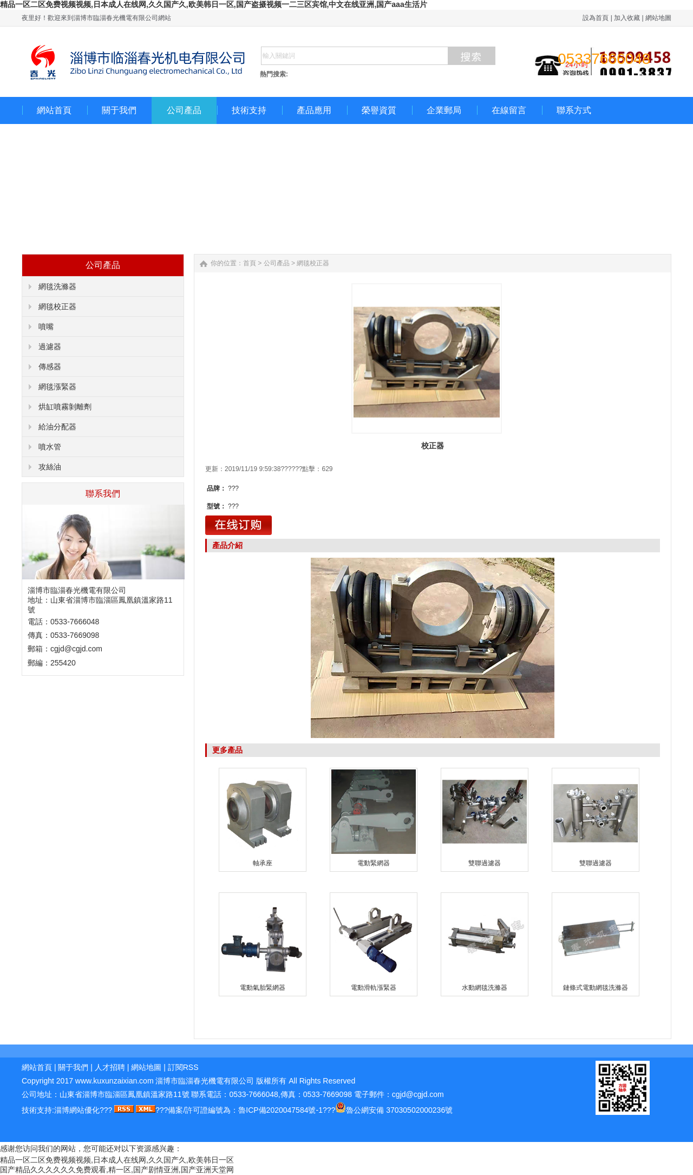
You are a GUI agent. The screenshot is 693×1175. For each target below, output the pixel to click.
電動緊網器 (373, 863)
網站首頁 (54, 110)
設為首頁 (596, 18)
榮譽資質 (379, 110)
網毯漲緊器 (57, 386)
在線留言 (509, 110)
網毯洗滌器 (57, 286)
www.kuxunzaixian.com (114, 1080)
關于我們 (119, 110)
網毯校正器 (57, 306)
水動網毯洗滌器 (484, 987)
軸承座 (262, 863)
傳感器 (49, 366)
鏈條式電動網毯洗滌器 (595, 987)
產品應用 (314, 110)
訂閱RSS (183, 1067)
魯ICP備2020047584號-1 (280, 1110)
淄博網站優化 (77, 1110)
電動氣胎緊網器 (262, 987)
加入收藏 (627, 18)
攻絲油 (49, 466)
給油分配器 (57, 426)
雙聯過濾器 (484, 863)
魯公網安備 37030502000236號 (399, 1110)
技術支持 (249, 110)
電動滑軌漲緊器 (373, 987)
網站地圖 (658, 18)
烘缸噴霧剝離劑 (64, 406)
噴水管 (49, 446)
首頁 (249, 263)
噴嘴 (46, 326)
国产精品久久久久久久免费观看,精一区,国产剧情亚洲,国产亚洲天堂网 (117, 1169)
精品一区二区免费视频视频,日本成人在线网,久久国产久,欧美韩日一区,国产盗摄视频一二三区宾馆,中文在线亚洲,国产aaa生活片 (213, 4)
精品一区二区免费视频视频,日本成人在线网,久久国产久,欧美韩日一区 (117, 1160)
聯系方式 (574, 110)
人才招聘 (110, 1067)
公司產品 (184, 110)
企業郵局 (444, 110)
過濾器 (49, 346)
